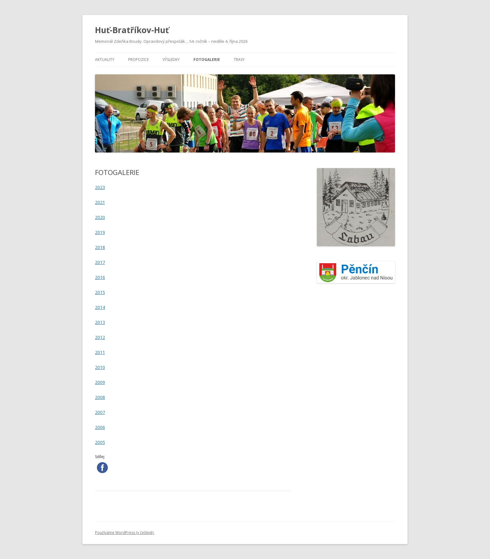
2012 (100, 337)
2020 (100, 217)
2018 (100, 247)
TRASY (239, 59)
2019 (100, 232)
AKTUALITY (104, 59)
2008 (100, 397)
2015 (100, 292)
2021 (100, 202)
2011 (100, 352)
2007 (100, 412)
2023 (100, 187)
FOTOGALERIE (206, 59)
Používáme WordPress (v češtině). (124, 532)
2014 (100, 307)
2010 (100, 367)
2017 (100, 262)
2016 (100, 277)
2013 (100, 322)
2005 (100, 442)
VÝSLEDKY (171, 59)
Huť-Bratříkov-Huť (132, 30)
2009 (100, 382)
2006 (100, 427)
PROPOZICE (138, 59)
